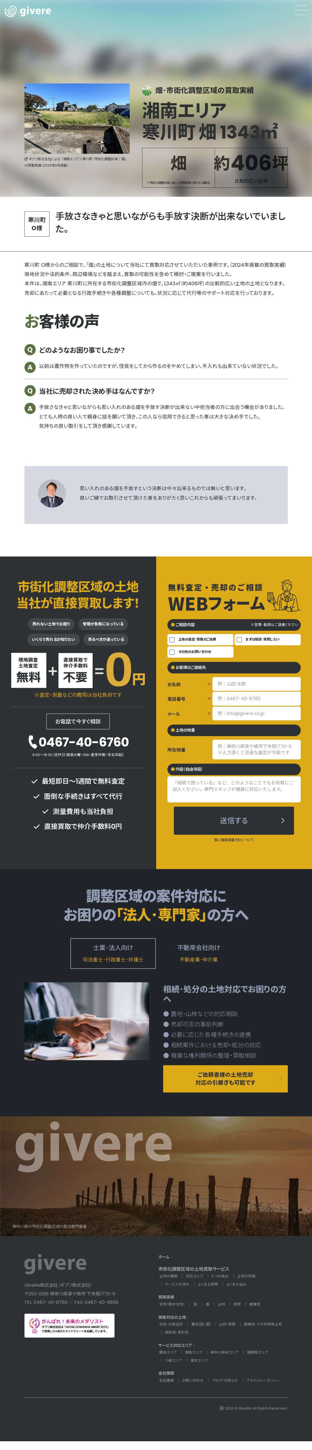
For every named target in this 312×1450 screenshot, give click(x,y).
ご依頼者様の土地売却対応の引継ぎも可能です (225, 1086)
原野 (240, 1313)
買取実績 (167, 1305)
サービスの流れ (178, 1292)
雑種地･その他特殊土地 (185, 1340)
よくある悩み (240, 1292)
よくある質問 (210, 1292)
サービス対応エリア (177, 1353)
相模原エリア (262, 1361)
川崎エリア (174, 1369)
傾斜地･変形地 (227, 1340)
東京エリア (201, 1369)
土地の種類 (169, 1285)
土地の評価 (250, 1285)
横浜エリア (168, 1361)
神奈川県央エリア (228, 1361)
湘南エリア (195, 1361)
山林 (224, 1313)
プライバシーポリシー (269, 1389)
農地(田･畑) (204, 1333)
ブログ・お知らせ (228, 1389)
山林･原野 (232, 1333)
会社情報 (167, 1382)
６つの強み (223, 1285)
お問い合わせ (194, 1389)
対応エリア (196, 1285)
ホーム (164, 1265)
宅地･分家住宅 (172, 1333)
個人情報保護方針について (234, 844)
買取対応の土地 (174, 1326)
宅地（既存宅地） (173, 1313)
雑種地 (258, 1313)
